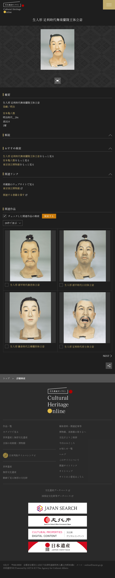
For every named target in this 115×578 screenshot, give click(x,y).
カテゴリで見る (11, 431)
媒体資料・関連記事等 (70, 426)
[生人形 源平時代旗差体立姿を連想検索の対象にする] (6, 284)
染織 (5, 106)
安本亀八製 (9, 113)
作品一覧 (7, 426)
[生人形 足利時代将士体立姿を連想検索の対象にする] (61, 346)
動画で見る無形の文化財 (15, 477)
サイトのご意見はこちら (71, 476)
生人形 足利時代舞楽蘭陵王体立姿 (21, 156)
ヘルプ (62, 454)
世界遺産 (7, 466)
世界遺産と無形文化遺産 (15, 437)
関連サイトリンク (68, 465)
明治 (12, 106)
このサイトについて (69, 459)
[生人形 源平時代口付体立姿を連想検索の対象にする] (61, 285)
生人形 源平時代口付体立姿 (79, 285)
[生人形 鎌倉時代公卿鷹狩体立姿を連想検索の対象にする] (6, 346)
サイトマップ (66, 471)
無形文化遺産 (9, 472)
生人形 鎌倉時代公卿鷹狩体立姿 (27, 346)
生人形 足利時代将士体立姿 (79, 346)
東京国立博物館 (11, 164)
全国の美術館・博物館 (14, 443)
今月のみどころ (67, 443)
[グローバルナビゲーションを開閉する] (109, 4)
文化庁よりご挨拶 (68, 437)
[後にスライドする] (107, 356)
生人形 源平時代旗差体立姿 (25, 284)
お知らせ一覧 (66, 448)
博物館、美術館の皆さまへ (72, 431)
